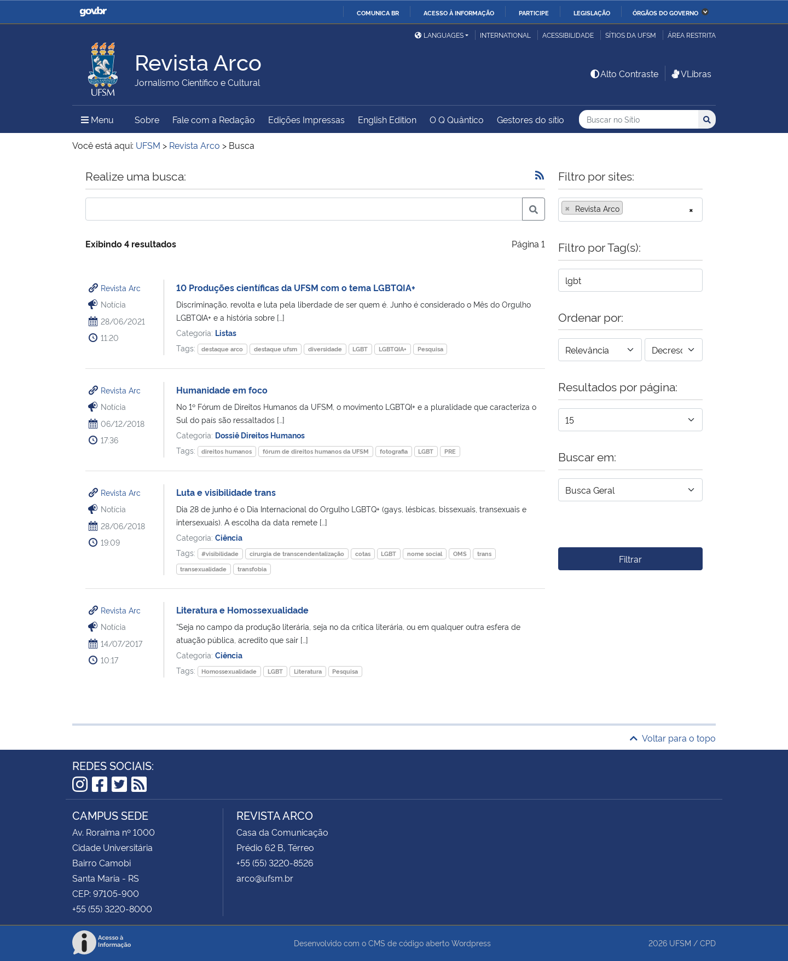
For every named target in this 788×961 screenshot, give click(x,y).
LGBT (360, 349)
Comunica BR (378, 12)
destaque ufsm (275, 349)
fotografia (394, 451)
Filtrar (630, 559)
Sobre (147, 119)
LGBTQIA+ (393, 349)
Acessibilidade (568, 34)
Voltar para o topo (673, 738)
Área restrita (692, 34)
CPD (708, 942)
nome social (424, 553)
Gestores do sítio (530, 119)
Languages (439, 34)
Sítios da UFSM (630, 34)
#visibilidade (220, 553)
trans (484, 553)
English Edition (387, 119)
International (505, 34)
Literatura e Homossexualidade (242, 610)
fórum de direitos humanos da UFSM (316, 451)
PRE (450, 451)
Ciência (228, 537)
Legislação (591, 12)
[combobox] (630, 210)
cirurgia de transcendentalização (297, 553)
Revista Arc (121, 287)
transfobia (251, 569)
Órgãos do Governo (665, 12)
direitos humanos (226, 451)
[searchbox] (628, 208)
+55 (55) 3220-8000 (112, 908)
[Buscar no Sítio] (638, 119)
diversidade (325, 349)
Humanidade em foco (222, 390)
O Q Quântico (457, 119)
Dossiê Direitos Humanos (260, 435)
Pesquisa (430, 349)
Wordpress (471, 942)
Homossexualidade (229, 671)
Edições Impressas (306, 119)
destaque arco (222, 349)
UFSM (680, 942)
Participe (534, 12)
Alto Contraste (623, 73)
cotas (362, 553)
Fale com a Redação (213, 119)
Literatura (308, 671)
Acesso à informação (459, 12)
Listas (225, 332)
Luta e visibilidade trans (226, 492)
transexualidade (203, 569)
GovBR (93, 12)
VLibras (690, 73)
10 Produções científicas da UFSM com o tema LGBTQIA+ (295, 287)
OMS (460, 553)
